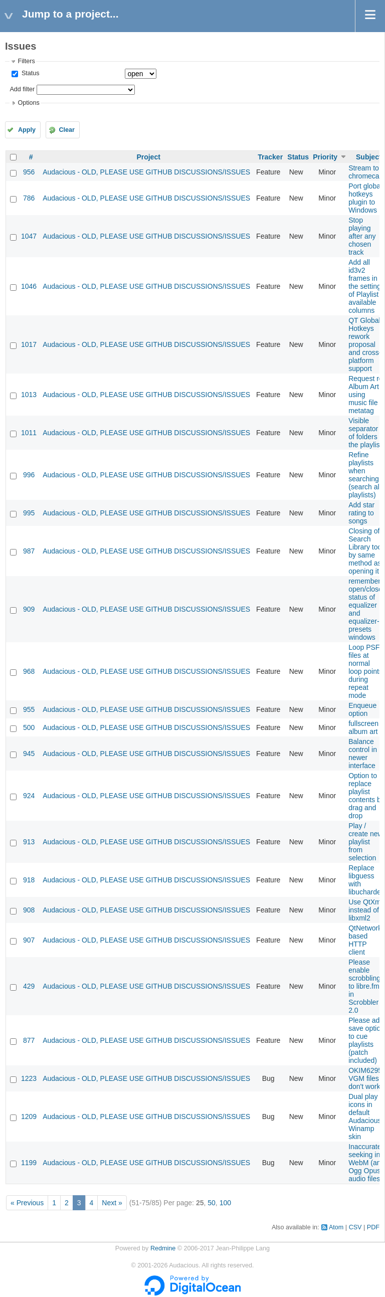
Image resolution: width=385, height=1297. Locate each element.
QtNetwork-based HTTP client (366, 940)
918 (29, 880)
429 (29, 986)
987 (29, 551)
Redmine (162, 1248)
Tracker (270, 157)
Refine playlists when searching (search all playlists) (364, 475)
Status (29, 73)
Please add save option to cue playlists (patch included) (366, 1040)
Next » (112, 1203)
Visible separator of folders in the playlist (366, 433)
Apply (27, 129)
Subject (368, 157)
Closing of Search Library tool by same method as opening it (365, 551)
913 (29, 842)
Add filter (22, 89)
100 (225, 1203)
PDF (373, 1227)
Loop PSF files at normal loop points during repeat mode (365, 671)
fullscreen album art (363, 727)
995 (29, 513)
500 (29, 727)
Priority (325, 157)
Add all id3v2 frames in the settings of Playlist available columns (366, 286)
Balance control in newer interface (362, 753)
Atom (336, 1227)
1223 (29, 1078)
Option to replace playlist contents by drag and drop (366, 796)
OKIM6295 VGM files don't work (365, 1078)
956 (29, 172)
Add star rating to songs (361, 513)
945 (29, 754)
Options (28, 102)
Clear (67, 129)
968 (29, 671)
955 (29, 709)
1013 (29, 395)
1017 (29, 344)
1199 (29, 1163)
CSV (355, 1227)
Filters (26, 61)
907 (29, 940)
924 (29, 796)
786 (29, 198)
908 (29, 910)
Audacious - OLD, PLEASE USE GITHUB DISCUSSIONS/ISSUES (146, 172)
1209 (29, 1117)
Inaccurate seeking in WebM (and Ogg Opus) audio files (366, 1163)
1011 (29, 433)
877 (29, 1040)
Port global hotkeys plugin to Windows (365, 198)
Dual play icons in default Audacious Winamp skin (364, 1116)
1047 (29, 236)
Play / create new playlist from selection (365, 842)
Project (148, 157)
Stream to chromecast (366, 172)
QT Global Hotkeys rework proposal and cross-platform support (364, 344)
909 (29, 609)
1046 (29, 286)
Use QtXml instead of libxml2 (365, 910)
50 (212, 1203)
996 (29, 475)
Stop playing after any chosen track (361, 236)
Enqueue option (362, 709)
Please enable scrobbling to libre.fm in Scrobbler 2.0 (364, 986)
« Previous (27, 1203)
